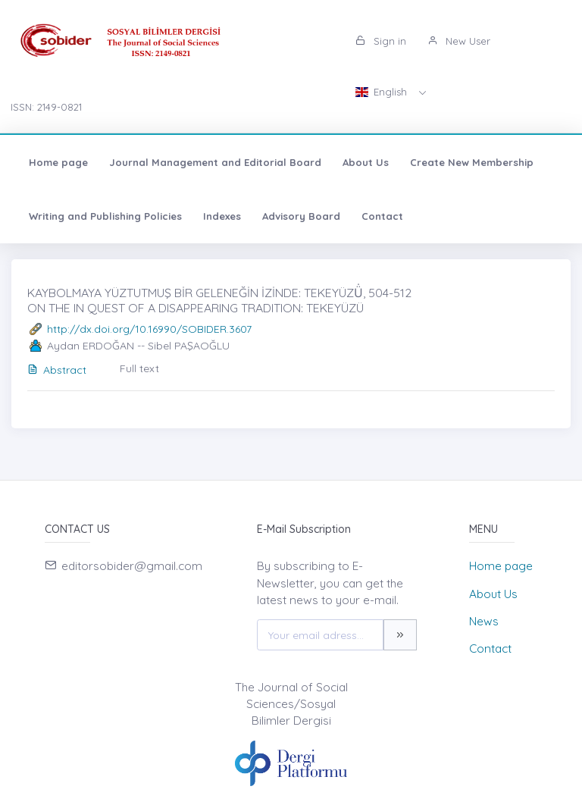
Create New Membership (472, 162)
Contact (382, 216)
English (382, 92)
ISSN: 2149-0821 (46, 107)
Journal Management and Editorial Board (215, 162)
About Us (366, 162)
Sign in (380, 41)
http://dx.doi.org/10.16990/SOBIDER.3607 (149, 329)
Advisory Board (301, 216)
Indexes (222, 216)
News (484, 621)
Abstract (56, 370)
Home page (58, 162)
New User (458, 41)
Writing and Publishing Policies (105, 216)
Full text (139, 368)
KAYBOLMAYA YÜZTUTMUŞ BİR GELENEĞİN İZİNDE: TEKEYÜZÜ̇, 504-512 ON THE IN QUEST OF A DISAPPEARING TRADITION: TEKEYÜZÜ (219, 300)
